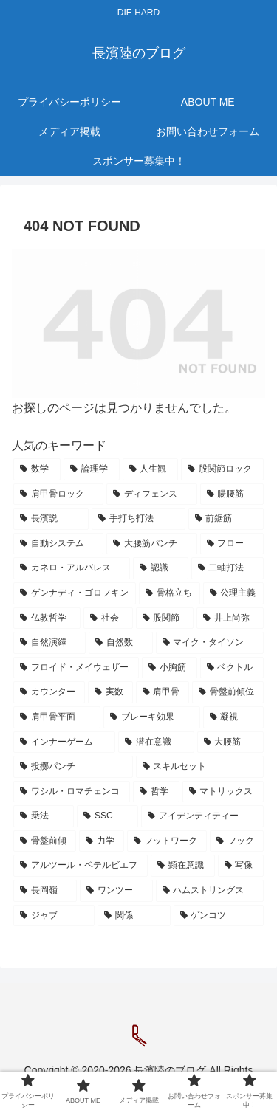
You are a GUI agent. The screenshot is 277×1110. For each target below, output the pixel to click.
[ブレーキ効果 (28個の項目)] (151, 717)
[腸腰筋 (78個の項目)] (232, 494)
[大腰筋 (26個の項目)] (230, 742)
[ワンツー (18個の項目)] (116, 891)
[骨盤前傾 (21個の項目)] (44, 841)
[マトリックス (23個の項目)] (223, 792)
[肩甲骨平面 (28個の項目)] (56, 717)
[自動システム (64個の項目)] (58, 544)
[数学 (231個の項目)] (37, 469)
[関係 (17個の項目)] (134, 916)
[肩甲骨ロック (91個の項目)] (58, 494)
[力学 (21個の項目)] (101, 841)
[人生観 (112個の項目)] (151, 469)
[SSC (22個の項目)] (107, 816)
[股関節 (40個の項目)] (165, 618)
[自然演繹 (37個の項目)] (49, 643)
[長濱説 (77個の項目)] (51, 519)
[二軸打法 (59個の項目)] (227, 568)
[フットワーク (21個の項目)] (167, 841)
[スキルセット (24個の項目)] (200, 767)
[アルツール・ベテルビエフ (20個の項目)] (80, 866)
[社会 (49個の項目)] (108, 618)
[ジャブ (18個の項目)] (54, 916)
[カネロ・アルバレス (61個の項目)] (71, 568)
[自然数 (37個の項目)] (120, 643)
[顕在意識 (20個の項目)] (182, 866)
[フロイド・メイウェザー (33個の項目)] (76, 668)
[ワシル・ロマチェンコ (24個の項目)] (71, 792)
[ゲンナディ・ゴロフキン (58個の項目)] (74, 593)
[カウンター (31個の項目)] (49, 692)
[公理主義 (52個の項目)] (233, 593)
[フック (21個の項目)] (237, 841)
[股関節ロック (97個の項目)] (222, 469)
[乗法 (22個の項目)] (43, 816)
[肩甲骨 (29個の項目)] (163, 692)
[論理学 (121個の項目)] (92, 469)
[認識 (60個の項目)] (160, 568)
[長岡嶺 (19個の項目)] (45, 891)
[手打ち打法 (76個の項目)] (138, 519)
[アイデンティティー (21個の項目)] (202, 816)
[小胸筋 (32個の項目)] (169, 668)
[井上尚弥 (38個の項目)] (230, 618)
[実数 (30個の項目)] (110, 692)
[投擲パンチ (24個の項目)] (73, 767)
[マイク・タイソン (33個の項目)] (210, 643)
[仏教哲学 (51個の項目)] (47, 618)
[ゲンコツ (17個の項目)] (219, 916)
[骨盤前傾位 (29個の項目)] (228, 692)
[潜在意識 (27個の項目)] (156, 742)
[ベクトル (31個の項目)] (232, 668)
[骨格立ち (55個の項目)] (169, 593)
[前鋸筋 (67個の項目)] (226, 519)
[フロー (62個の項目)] (232, 544)
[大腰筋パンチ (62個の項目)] (151, 544)
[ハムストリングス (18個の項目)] (210, 891)
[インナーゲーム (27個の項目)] (64, 742)
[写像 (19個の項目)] (241, 866)
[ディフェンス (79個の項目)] (151, 494)
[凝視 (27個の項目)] (233, 717)
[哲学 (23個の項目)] (156, 792)
